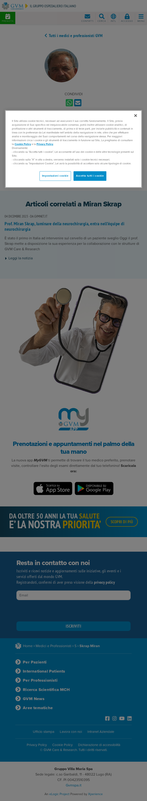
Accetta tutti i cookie (90, 176)
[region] (73, 149)
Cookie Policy (23, 144)
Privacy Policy (45, 144)
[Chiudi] (136, 115)
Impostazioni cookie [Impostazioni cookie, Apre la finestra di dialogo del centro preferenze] (55, 176)
